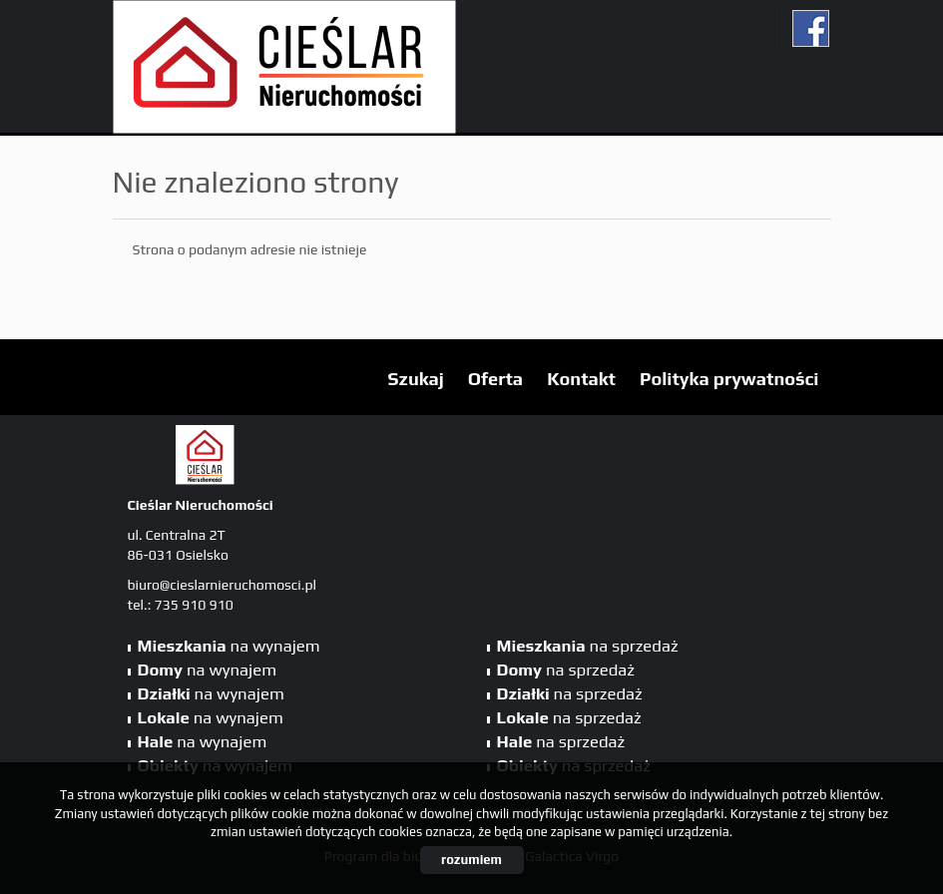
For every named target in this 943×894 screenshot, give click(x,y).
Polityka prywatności (729, 378)
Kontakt (581, 378)
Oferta (495, 378)
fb (810, 28)
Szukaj (416, 378)
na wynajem (229, 646)
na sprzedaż (588, 646)
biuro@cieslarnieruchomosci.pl (222, 585)
